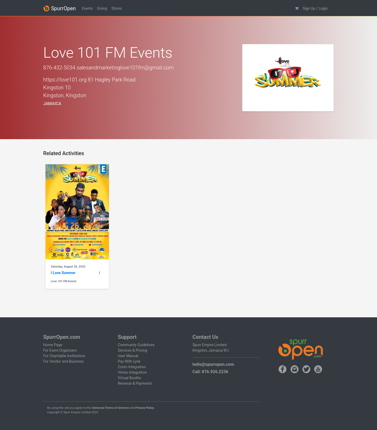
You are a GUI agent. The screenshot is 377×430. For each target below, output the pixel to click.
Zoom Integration (132, 367)
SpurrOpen (59, 8)
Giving (102, 8)
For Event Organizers (60, 350)
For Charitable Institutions (64, 356)
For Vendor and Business (63, 361)
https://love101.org (64, 80)
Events (87, 8)
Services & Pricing (132, 350)
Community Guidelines (136, 345)
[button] (297, 8)
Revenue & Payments (135, 383)
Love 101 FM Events (63, 281)
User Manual (128, 356)
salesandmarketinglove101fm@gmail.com (125, 67)
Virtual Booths (129, 378)
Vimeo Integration (132, 372)
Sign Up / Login (315, 8)
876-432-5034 (59, 67)
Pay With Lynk (129, 361)
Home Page (52, 345)
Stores (116, 8)
